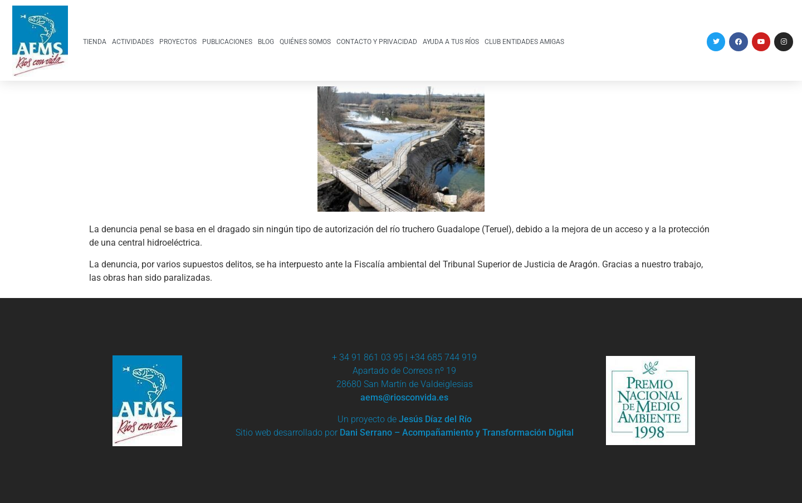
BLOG (266, 42)
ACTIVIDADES (133, 42)
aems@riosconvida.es (404, 397)
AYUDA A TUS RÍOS (451, 42)
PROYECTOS (178, 42)
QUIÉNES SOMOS (305, 42)
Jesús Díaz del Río (435, 419)
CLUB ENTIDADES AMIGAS (524, 42)
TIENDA (94, 42)
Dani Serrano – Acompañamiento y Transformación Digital (457, 432)
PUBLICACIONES (227, 42)
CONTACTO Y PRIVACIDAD (376, 42)
